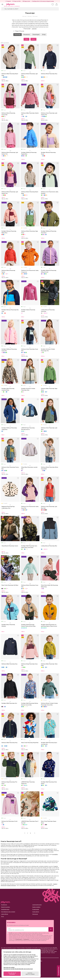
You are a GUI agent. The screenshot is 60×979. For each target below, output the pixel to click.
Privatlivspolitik (35, 909)
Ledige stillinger (4, 914)
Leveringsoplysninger (37, 904)
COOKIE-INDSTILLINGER (30, 973)
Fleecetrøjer (35, 16)
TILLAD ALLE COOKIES (12, 973)
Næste (34, 833)
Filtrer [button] (26, 39)
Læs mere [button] (34, 28)
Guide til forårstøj (12, 885)
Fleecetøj (29, 16)
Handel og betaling (36, 907)
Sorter (33, 39)
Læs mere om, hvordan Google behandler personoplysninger (18, 969)
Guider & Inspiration (5, 907)
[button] (2, 4)
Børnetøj (24, 16)
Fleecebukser (26, 34)
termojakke (55, 854)
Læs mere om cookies (9, 967)
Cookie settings (35, 911)
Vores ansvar (35, 914)
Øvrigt (43, 34)
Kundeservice (4, 904)
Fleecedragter (36, 34)
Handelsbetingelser (5, 909)
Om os (2, 916)
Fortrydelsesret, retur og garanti (8, 911)
